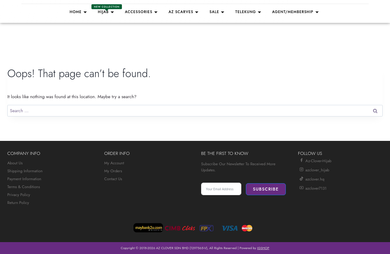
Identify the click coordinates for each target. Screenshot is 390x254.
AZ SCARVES (184, 12)
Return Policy (18, 203)
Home (79, 12)
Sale (217, 12)
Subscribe (266, 189)
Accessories (142, 12)
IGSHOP (263, 247)
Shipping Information (25, 171)
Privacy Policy (18, 195)
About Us (15, 163)
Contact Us (113, 179)
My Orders (113, 171)
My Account (114, 163)
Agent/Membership (296, 12)
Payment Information (24, 179)
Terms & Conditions (23, 187)
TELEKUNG (249, 12)
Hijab (106, 10)
